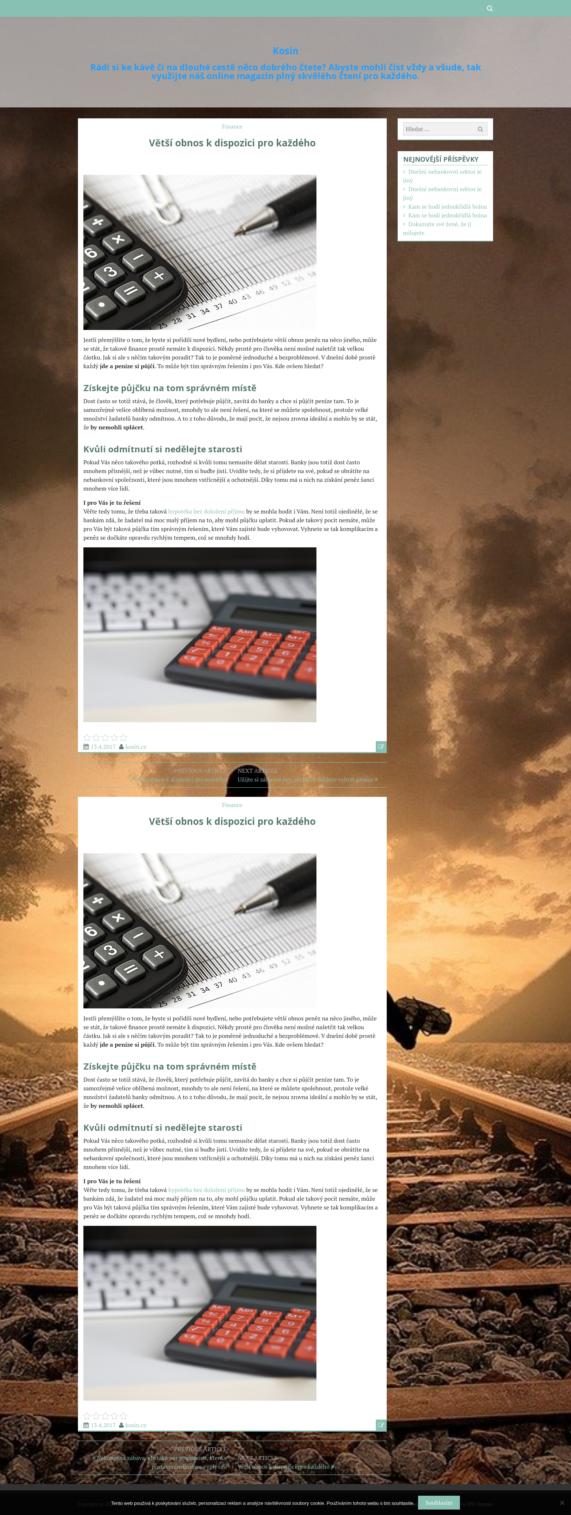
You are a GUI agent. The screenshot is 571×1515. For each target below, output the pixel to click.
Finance (232, 126)
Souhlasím (438, 1503)
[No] (562, 1502)
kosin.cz (136, 747)
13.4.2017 (103, 747)
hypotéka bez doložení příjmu (206, 511)
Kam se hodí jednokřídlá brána (447, 206)
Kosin (286, 50)
